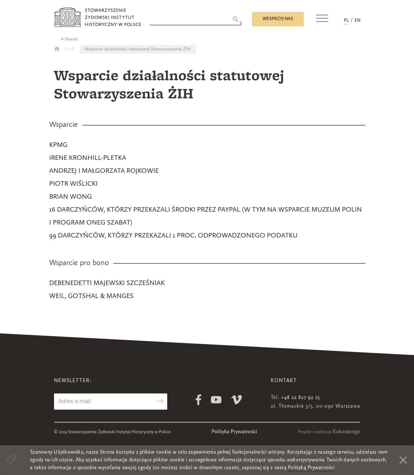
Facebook (198, 399)
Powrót (71, 39)
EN (357, 20)
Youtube (216, 399)
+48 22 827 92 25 (300, 397)
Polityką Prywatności (311, 467)
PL (346, 20)
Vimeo (236, 399)
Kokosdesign (346, 432)
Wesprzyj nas (278, 19)
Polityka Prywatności (234, 432)
